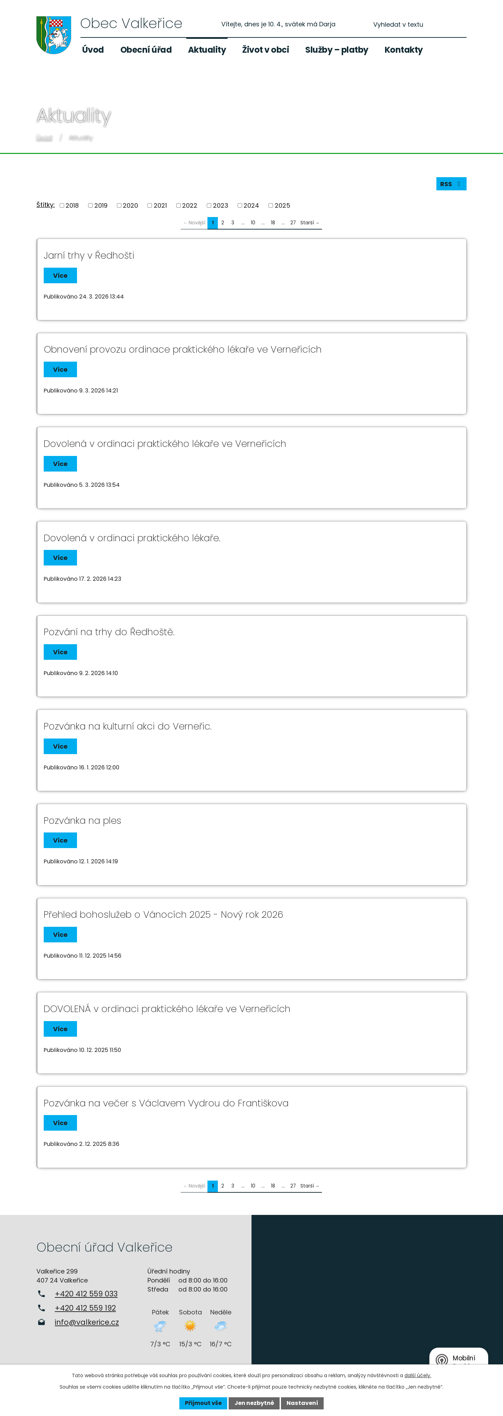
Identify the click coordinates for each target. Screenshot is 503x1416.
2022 (189, 205)
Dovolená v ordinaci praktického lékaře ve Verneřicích (165, 443)
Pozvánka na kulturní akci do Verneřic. (128, 726)
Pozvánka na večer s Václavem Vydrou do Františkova (166, 1103)
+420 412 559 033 (86, 1294)
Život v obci (265, 49)
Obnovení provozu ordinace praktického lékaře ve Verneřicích (183, 349)
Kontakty (404, 49)
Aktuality (207, 49)
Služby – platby (336, 49)
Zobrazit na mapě (377, 1296)
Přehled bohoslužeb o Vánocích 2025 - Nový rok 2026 (163, 914)
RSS (451, 184)
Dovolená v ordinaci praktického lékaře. (132, 538)
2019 (101, 205)
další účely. (417, 1375)
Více (60, 275)
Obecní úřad (146, 49)
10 (253, 222)
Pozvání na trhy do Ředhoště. (109, 631)
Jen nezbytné (254, 1403)
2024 (251, 205)
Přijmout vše (203, 1403)
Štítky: (45, 204)
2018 (72, 205)
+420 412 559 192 (85, 1308)
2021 (160, 205)
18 (273, 222)
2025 (282, 205)
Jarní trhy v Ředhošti (89, 255)
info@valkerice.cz (87, 1322)
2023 (220, 205)
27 (293, 222)
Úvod (93, 49)
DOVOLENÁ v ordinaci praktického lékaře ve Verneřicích (167, 1008)
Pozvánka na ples (82, 820)
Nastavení (302, 1403)
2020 (130, 205)
